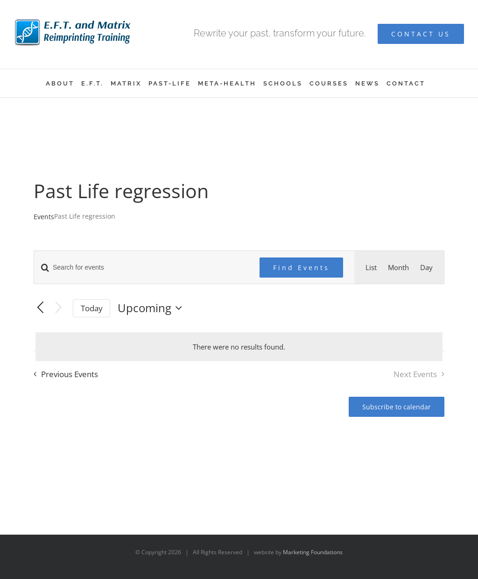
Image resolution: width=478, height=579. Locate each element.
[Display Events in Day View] (426, 267)
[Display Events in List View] (371, 267)
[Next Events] (58, 308)
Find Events (301, 267)
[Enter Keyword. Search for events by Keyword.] (141, 267)
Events (44, 216)
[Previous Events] (40, 308)
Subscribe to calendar (396, 407)
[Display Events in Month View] (398, 267)
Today (92, 308)
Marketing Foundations (313, 552)
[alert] (239, 346)
